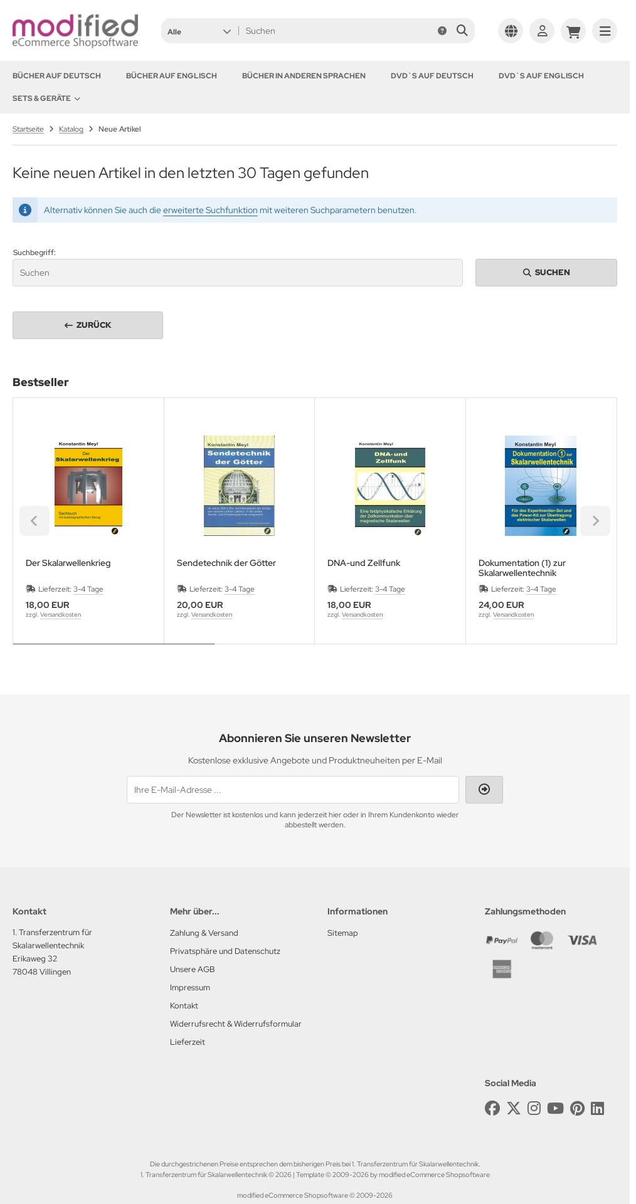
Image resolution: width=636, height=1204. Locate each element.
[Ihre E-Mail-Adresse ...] (293, 790)
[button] (199, 31)
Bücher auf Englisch (171, 76)
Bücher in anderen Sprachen (304, 76)
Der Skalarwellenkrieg (68, 563)
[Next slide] (595, 521)
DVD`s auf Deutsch (432, 76)
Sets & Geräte (46, 98)
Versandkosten (60, 614)
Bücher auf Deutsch (57, 76)
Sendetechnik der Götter (226, 563)
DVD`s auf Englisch (541, 76)
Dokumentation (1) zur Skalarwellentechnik (522, 568)
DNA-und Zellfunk (363, 563)
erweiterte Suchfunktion (210, 210)
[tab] (114, 653)
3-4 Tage (88, 589)
